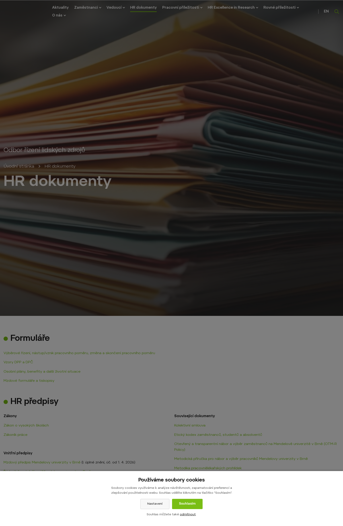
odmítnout (188, 514)
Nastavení (154, 504)
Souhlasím (187, 504)
